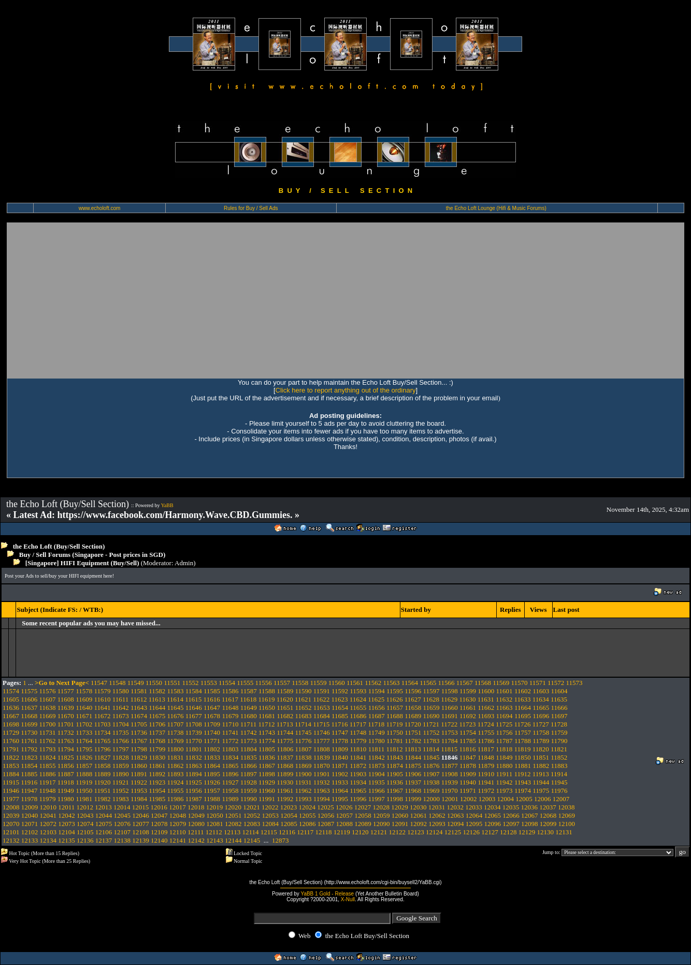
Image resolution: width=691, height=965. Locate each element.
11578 (84, 691)
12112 (214, 832)
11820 (540, 749)
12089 (362, 824)
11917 (47, 782)
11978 (29, 799)
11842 (376, 757)
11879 (486, 766)
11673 (120, 716)
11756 (504, 732)
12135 (66, 840)
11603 (540, 691)
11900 (303, 774)
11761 (29, 741)
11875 (413, 766)
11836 (266, 757)
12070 (11, 824)
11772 (230, 741)
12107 (122, 832)
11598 (449, 691)
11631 (486, 699)
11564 (409, 683)
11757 (522, 732)
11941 (486, 782)
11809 (340, 749)
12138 (122, 840)
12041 (48, 815)
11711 (248, 724)
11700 (47, 724)
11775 (285, 741)
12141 (177, 840)
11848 (486, 757)
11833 (212, 757)
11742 (248, 732)
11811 (376, 749)
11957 (212, 790)
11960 (266, 790)
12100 (566, 824)
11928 (248, 782)
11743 (266, 732)
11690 (431, 716)
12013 (103, 807)
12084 (270, 824)
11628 (431, 699)
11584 (193, 691)
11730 (29, 732)
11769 (175, 741)
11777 (321, 741)
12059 (381, 815)
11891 (139, 774)
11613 (157, 699)
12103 (48, 832)
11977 (11, 799)
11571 (537, 683)
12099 (548, 824)
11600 (486, 691)
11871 (340, 766)
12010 (48, 807)
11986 (175, 799)
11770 (193, 741)
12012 (85, 807)
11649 (248, 707)
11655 (358, 707)
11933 (340, 782)
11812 (394, 749)
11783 (431, 741)
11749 (376, 732)
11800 (175, 749)
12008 (11, 807)
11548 (117, 683)
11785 (467, 741)
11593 (358, 691)
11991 (266, 799)
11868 (285, 766)
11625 (376, 699)
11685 (340, 716)
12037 (547, 807)
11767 (139, 741)
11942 (504, 782)
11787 (504, 741)
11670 (65, 716)
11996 (358, 799)
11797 (120, 749)
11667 (11, 716)
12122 (397, 832)
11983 (120, 799)
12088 (344, 824)
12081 (214, 824)
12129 (527, 832)
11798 (139, 749)
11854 (29, 766)
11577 (65, 691)
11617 (230, 699)
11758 (540, 732)
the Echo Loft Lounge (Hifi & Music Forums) (496, 208)
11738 (175, 732)
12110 (177, 832)
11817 (486, 749)
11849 (504, 757)
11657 (394, 707)
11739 (193, 732)
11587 (248, 691)
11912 (522, 774)
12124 (434, 832)
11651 (285, 707)
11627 (413, 699)
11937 (413, 782)
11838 (303, 757)
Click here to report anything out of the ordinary (346, 390)
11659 (431, 707)
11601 (504, 691)
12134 (48, 840)
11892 (157, 774)
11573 (574, 683)
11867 (266, 766)
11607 (47, 699)
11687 (376, 716)
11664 (522, 707)
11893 (175, 774)
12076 (122, 824)
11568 (482, 683)
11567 (464, 683)
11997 (376, 799)
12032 (455, 807)
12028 (381, 807)
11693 (486, 716)
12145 (252, 840)
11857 (84, 766)
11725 (504, 724)
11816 (467, 749)
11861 (157, 766)
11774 (266, 741)
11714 (303, 724)
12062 (436, 815)
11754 (467, 732)
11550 (154, 683)
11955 (175, 790)
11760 (11, 741)
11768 (157, 741)
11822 (11, 757)
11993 (303, 799)
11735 (120, 732)
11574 (11, 691)
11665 (540, 707)
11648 (230, 707)
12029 (399, 807)
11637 (29, 707)
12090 (381, 824)
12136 (85, 840)
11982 (102, 799)
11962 (303, 790)
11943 (522, 782)
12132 (11, 840)
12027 (362, 807)
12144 (233, 840)
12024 (307, 807)
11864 (212, 766)
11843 (394, 757)
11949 (65, 790)
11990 (248, 799)
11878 (467, 766)
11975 (540, 790)
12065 (492, 815)
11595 (394, 691)
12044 (103, 815)
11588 (266, 691)
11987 (193, 799)
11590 (303, 691)
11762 (47, 741)
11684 (321, 716)
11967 (394, 790)
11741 (230, 732)
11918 (65, 782)
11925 (193, 782)
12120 (360, 832)
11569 (501, 683)
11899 (285, 774)
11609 (84, 699)
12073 (66, 824)
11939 (449, 782)
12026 (344, 807)
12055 (307, 815)
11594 (376, 691)
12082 (233, 824)
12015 (140, 807)
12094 (455, 824)
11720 (413, 724)
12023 (288, 807)
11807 (303, 749)
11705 (139, 724)
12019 (214, 807)
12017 (177, 807)
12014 (122, 807)
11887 (65, 774)
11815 (449, 749)
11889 (102, 774)
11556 (263, 683)
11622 (321, 699)
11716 (340, 724)
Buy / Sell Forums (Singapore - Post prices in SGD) (92, 554)
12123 (415, 832)
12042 (66, 815)
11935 (376, 782)
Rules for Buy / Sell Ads (251, 208)
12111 (196, 832)
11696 (540, 716)
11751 (413, 732)
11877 (449, 766)
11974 (522, 790)
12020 (233, 807)
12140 (159, 840)
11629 (449, 699)
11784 (449, 741)
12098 (529, 824)
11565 (428, 683)
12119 (342, 832)
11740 (212, 732)
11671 (84, 716)
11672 (102, 716)
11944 (540, 782)
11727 (540, 724)
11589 (285, 691)
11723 (467, 724)
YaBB (167, 505)
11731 (47, 732)
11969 (431, 790)
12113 (232, 832)
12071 (29, 824)
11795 (84, 749)
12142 (196, 840)
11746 (321, 732)
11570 (519, 683)
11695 (522, 716)
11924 (175, 782)
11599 (467, 691)
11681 (266, 716)
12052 (252, 815)
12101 (11, 832)
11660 (449, 707)
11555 (245, 683)
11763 (65, 741)
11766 (120, 741)
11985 (157, 799)
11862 (175, 766)
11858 (102, 766)
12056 (326, 815)
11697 (559, 716)
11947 (29, 790)
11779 (358, 741)
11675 (157, 716)
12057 (344, 815)
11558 (300, 683)
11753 (449, 732)
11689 (413, 716)
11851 (540, 757)
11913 (540, 774)
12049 (196, 815)
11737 (157, 732)
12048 (177, 815)
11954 (157, 790)
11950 (84, 790)
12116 (287, 832)
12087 (326, 824)
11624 (358, 699)
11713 (285, 724)
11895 (212, 774)
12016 (159, 807)
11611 (120, 699)
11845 (431, 757)
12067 (529, 815)
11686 (358, 716)
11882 (540, 766)
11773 (248, 741)
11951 (102, 790)
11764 (84, 741)
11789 (540, 741)
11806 (285, 749)
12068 (548, 815)
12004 (505, 799)
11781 (394, 741)
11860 (139, 766)
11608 (65, 699)
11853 (11, 766)
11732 (65, 732)
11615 (193, 699)
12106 (103, 832)
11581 (139, 691)
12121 (378, 832)
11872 (358, 766)
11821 (559, 749)
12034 (492, 807)
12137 (103, 840)
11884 (11, 774)
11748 (358, 732)
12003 (487, 799)
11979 (47, 799)
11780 (376, 741)
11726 (522, 724)
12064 (474, 815)
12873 (280, 840)
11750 (394, 732)
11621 (303, 699)
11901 (321, 774)
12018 (196, 807)
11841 (358, 757)
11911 (504, 774)
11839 (321, 757)
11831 (175, 757)
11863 (193, 766)
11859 (120, 766)
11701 (65, 724)
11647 (212, 707)
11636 (11, 707)
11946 (11, 790)
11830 (157, 757)
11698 (11, 724)
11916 (29, 782)
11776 (303, 741)
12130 (545, 832)
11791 (11, 749)
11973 (504, 790)
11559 (318, 683)
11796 (102, 749)
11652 (303, 707)
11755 (486, 732)
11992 (285, 799)
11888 (84, 774)
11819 (522, 749)
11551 (172, 683)
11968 (413, 790)
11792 (29, 749)
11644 (157, 707)
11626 (394, 699)
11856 (65, 766)
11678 (212, 716)
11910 (486, 774)
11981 (84, 799)
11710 (230, 724)
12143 (214, 840)
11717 (358, 724)
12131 (563, 832)
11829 (139, 757)
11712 (266, 724)
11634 (540, 699)
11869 (303, 766)
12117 (305, 832)
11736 (139, 732)
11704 (120, 724)
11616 (212, 699)
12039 (11, 815)
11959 (248, 790)
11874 (394, 766)
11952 (120, 790)
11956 (193, 790)
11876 (431, 766)
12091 (400, 824)
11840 (340, 757)
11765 (102, 741)
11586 (230, 691)
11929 (266, 782)
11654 (340, 707)
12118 (323, 832)
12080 (196, 824)
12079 (177, 824)
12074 (85, 824)
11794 (65, 749)
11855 (47, 766)
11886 (47, 774)
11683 (303, 716)
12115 (269, 832)
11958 (230, 790)
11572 (556, 683)
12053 (270, 815)
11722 (449, 724)
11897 (248, 774)
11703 (102, 724)
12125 (453, 832)
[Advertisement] (345, 300)
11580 (120, 691)
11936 (394, 782)
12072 (48, 824)
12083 (252, 824)
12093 (436, 824)
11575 (29, 691)
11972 (486, 790)
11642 (120, 707)
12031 (436, 807)
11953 (139, 790)
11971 (467, 790)
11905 (394, 774)
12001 (449, 799)
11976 (559, 790)
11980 (65, 799)
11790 (559, 741)
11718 (376, 724)
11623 (340, 699)
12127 (489, 832)
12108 (140, 832)
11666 (559, 707)
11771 (212, 741)
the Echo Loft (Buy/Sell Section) (59, 546)
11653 (321, 707)
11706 (157, 724)
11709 (212, 724)
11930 (285, 782)
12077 (140, 824)
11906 (413, 774)
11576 (47, 691)
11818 (504, 749)
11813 (413, 749)
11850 (522, 757)
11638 (47, 707)
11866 (248, 766)
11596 (413, 691)
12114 (250, 832)
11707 (175, 724)
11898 (266, 774)
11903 (358, 774)
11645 (175, 707)
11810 (358, 749)
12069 (566, 815)
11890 (120, 774)
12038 (566, 807)
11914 (559, 774)
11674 (139, 716)
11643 (139, 707)
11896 (230, 774)
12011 (66, 807)
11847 (467, 757)
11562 (373, 683)
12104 (66, 832)
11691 (449, 716)
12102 (29, 832)
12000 (431, 799)
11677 (193, 716)
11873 (376, 766)
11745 (303, 732)
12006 (542, 799)
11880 (504, 766)
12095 (474, 824)
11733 (84, 732)
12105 (85, 832)
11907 (431, 774)
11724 (486, 724)
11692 (467, 716)
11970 (449, 790)
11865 (230, 766)
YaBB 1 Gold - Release (327, 894)
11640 (84, 707)
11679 (230, 716)
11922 (139, 782)
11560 (336, 683)
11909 (467, 774)
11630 (467, 699)
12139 (140, 840)
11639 (65, 707)
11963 (321, 790)
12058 (362, 815)
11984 (139, 799)
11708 (193, 724)
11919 (84, 782)
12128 (508, 832)
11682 (285, 716)
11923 (157, 782)
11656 (376, 707)
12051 (233, 815)
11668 (29, 716)
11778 (340, 741)
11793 (47, 749)
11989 (230, 799)
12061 (418, 815)
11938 (431, 782)
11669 (47, 716)
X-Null (348, 899)
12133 (29, 840)
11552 (190, 683)
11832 (193, 757)
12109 (159, 832)
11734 (102, 732)
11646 (193, 707)
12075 (103, 824)
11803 (230, 749)
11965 (358, 790)
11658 (413, 707)
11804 (248, 749)
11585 (212, 691)
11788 (522, 741)
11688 (394, 716)
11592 (340, 691)
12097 (511, 824)
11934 (358, 782)
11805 (266, 749)
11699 (29, 724)
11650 (266, 707)
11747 (340, 732)
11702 (84, 724)
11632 (504, 699)
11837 (285, 757)
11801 (193, 749)
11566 (446, 683)
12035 (511, 807)
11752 (431, 732)
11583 (175, 691)
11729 (11, 732)
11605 (11, 699)
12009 (29, 807)
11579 (102, 691)
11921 (120, 782)
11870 (321, 766)
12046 (140, 815)
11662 (486, 707)
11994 (321, 799)
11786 (486, 741)
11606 (29, 699)
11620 (285, 699)
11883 (559, 766)
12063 (455, 815)
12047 (159, 815)
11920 (102, 782)
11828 (120, 757)
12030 (418, 807)
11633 (522, 699)
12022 (270, 807)
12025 (325, 807)
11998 (394, 799)
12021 (251, 807)
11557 (281, 683)
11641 (102, 707)
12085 (288, 824)
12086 (307, 824)
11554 (227, 683)
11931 (303, 782)
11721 (431, 724)
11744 (285, 732)
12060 (400, 815)
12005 (523, 799)
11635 (559, 699)
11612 (138, 699)
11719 (394, 724)
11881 (522, 766)
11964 (340, 790)
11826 (84, 757)
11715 (321, 724)
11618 (248, 699)
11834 (230, 757)
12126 (471, 832)
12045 (122, 815)
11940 (467, 782)
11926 (212, 782)
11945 (559, 782)
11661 (467, 707)
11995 (340, 799)
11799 (157, 749)
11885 (29, 774)
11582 (157, 691)
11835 (248, 757)
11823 (29, 757)
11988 (212, 799)
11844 (413, 757)
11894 (193, 774)
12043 (85, 815)
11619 (266, 699)
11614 (175, 699)
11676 (175, 716)
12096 (492, 824)
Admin (184, 563)
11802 (212, 749)
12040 (29, 815)
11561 (355, 683)
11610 (102, 699)
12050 (214, 815)
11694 (504, 716)
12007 (561, 799)
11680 (248, 716)
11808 (321, 749)
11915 (11, 782)
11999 (413, 799)
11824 (47, 757)
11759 (559, 732)
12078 (159, 824)
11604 (559, 691)
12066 (511, 815)
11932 (321, 782)
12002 (468, 799)
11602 (522, 691)
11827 (102, 757)
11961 (285, 790)
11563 (391, 683)
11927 (230, 782)
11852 (559, 757)
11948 (47, 790)
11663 (504, 707)
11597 (431, 691)
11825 (65, 757)
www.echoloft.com (100, 208)
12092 (418, 824)
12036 (529, 807)
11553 (208, 683)
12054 (288, 815)
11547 (99, 683)
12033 (473, 807)
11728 (559, 724)
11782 (413, 741)
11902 (340, 774)
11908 (449, 774)
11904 (376, 774)
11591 (321, 691)
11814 (431, 749)
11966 (376, 790)
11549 (135, 683)
